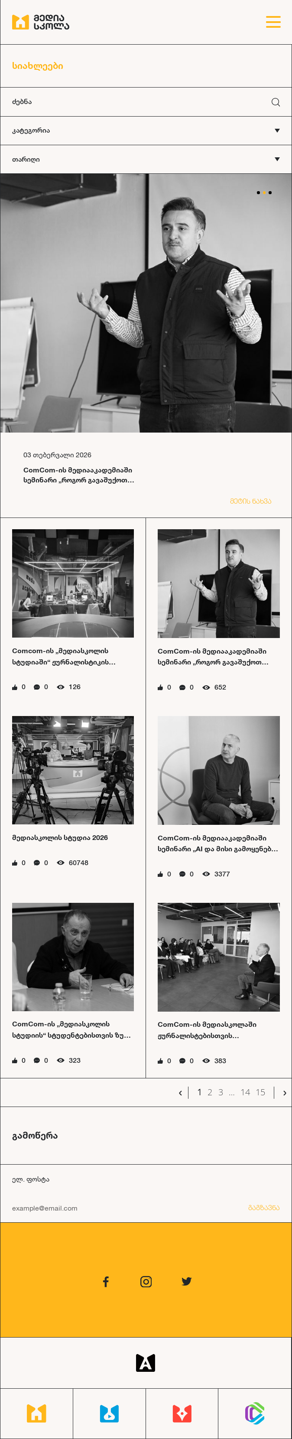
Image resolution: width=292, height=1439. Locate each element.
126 (75, 687)
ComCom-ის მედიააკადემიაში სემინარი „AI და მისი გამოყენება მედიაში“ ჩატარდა (216, 848)
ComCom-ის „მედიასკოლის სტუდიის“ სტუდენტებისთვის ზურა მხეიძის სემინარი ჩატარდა (72, 1034)
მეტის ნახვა (251, 501)
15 (260, 1093)
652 (220, 687)
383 (220, 1061)
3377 (222, 874)
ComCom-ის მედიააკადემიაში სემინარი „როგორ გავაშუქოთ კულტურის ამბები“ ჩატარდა (212, 662)
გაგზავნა (264, 1207)
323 (75, 1060)
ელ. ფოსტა (30, 1179)
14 (245, 1093)
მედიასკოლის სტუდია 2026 (60, 837)
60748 (78, 863)
